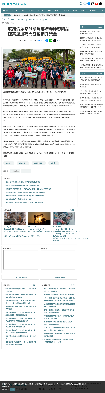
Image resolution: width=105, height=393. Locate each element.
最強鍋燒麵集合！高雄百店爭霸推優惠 (18, 199)
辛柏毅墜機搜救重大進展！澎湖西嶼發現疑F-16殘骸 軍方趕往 (91, 112)
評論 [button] (56, 10)
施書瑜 (39, 40)
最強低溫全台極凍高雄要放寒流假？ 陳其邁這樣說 (22, 185)
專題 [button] (82, 10)
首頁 (2, 23)
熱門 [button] (5, 10)
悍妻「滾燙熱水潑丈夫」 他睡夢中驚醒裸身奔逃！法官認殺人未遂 (91, 105)
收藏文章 (15, 171)
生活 (7, 23)
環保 (12, 23)
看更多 (72, 210)
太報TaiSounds (14, 4)
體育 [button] (65, 10)
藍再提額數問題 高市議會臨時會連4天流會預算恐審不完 (25, 192)
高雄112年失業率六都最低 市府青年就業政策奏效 (22, 182)
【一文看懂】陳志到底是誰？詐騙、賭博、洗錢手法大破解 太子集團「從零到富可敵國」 (91, 92)
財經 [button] (22, 10)
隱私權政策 (5, 389)
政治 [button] (13, 10)
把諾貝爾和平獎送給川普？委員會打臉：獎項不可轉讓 (91, 52)
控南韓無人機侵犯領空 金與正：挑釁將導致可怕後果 (91, 32)
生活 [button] (39, 10)
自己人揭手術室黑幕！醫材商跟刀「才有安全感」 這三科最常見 (91, 78)
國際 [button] (31, 10)
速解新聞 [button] (93, 10)
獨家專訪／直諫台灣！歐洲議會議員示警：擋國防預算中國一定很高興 (39, 15)
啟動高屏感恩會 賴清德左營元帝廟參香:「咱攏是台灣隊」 (25, 196)
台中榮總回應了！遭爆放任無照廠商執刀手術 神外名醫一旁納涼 (91, 99)
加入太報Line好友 (21, 277)
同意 (12, 389)
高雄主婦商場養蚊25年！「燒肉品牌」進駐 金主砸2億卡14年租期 (28, 189)
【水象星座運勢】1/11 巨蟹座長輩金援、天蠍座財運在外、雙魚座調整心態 (91, 59)
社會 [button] (48, 10)
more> (99, 27)
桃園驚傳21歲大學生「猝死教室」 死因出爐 (59, 295)
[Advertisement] (18, 364)
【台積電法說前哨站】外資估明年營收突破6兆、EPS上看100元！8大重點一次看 (91, 46)
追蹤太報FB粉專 (60, 277)
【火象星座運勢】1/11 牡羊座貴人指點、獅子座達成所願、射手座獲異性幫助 (91, 66)
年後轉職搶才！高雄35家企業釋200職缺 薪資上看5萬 (24, 202)
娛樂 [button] (74, 10)
